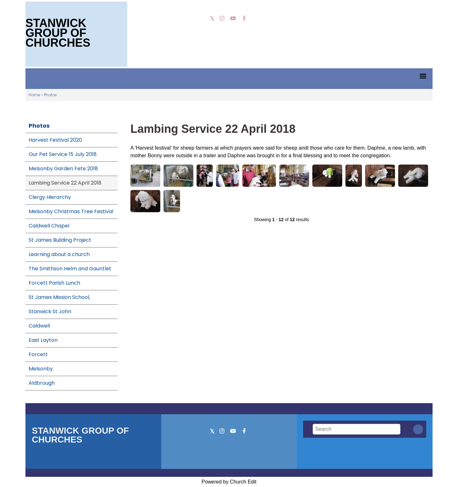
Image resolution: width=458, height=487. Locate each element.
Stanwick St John (50, 311)
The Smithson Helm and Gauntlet (70, 268)
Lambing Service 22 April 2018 (65, 182)
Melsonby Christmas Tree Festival (71, 211)
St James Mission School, (59, 297)
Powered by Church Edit (229, 481)
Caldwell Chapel (49, 225)
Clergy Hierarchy (50, 197)
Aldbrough (42, 383)
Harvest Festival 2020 (55, 140)
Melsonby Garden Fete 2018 (63, 168)
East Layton (43, 340)
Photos (50, 95)
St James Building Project (60, 240)
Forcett (38, 354)
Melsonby (41, 368)
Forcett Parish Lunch (54, 283)
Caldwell (39, 325)
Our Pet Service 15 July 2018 (63, 154)
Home (34, 95)
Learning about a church (59, 254)
